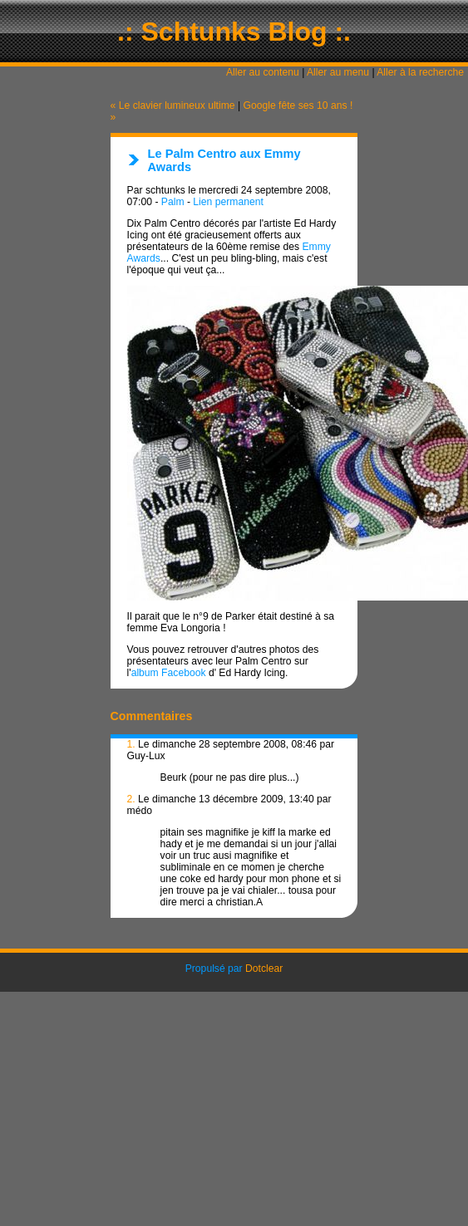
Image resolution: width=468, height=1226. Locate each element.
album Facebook (168, 673)
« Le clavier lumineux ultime (173, 105)
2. (131, 799)
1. (131, 744)
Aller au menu (338, 72)
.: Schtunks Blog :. (234, 32)
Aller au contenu (262, 72)
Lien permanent (228, 202)
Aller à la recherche (420, 72)
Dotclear (264, 968)
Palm (173, 202)
